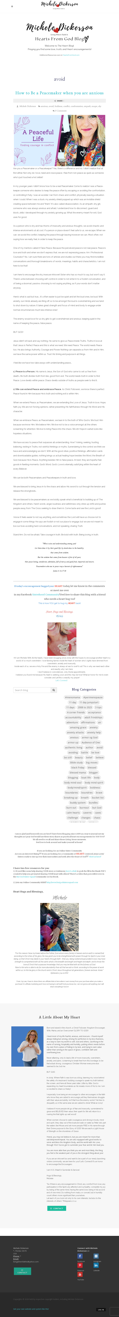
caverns (87, 812)
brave (99, 792)
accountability (73, 717)
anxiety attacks (75, 732)
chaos (97, 817)
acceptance (94, 712)
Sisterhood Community (45, 594)
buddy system (78, 802)
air (99, 722)
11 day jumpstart (89, 702)
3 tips (98, 707)
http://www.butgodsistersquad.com (62, 882)
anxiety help (94, 732)
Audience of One (91, 742)
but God (96, 807)
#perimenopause (93, 697)
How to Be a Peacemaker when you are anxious (59, 93)
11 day (72, 702)
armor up (73, 742)
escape (94, 106)
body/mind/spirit (77, 787)
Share (59, 101)
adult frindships (93, 717)
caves (98, 812)
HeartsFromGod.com (71, 55)
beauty (79, 757)
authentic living (73, 747)
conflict (66, 106)
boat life (86, 777)
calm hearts (73, 812)
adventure (72, 722)
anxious (44, 106)
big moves (92, 762)
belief (89, 757)
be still (68, 757)
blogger (93, 772)
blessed (92, 767)
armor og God (90, 737)
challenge (72, 817)
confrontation (77, 106)
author (89, 747)
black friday (77, 767)
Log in (101, 1310)
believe (100, 757)
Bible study (76, 762)
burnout (84, 807)
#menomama (72, 697)
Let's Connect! (61, 680)
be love (95, 752)
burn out (71, 807)
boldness (58, 106)
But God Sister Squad (25, 877)
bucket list (98, 797)
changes (85, 817)
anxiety (94, 727)
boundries (87, 792)
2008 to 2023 (85, 707)
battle (84, 752)
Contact (56, 1208)
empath (87, 106)
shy (99, 106)
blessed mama (78, 772)
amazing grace (78, 727)
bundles (93, 802)
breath (85, 797)
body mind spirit (94, 782)
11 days (70, 707)
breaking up (71, 797)
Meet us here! (95, 857)
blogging (73, 777)
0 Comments (59, 111)
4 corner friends (76, 712)
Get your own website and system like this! (31, 1309)
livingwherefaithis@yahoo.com (26, 1261)
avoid (51, 106)
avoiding (73, 752)
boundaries (71, 792)
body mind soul (72, 782)
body (97, 777)
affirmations (88, 722)
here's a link (71, 871)
